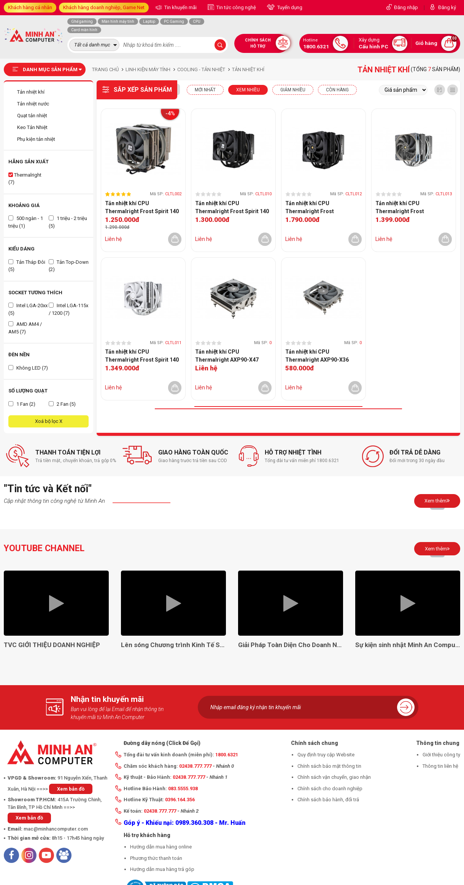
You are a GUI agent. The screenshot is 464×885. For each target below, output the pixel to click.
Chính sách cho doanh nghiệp (329, 788)
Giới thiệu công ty (441, 754)
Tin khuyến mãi (180, 7)
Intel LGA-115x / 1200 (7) (68, 309)
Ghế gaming (82, 21)
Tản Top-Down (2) (69, 266)
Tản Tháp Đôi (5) (26, 266)
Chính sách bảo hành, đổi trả (328, 799)
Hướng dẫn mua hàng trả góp (162, 869)
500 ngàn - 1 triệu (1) (25, 222)
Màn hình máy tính (118, 21)
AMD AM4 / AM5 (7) (25, 328)
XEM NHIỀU (248, 89)
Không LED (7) (28, 368)
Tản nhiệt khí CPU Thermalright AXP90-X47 (227, 356)
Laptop (149, 21)
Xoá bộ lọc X (48, 421)
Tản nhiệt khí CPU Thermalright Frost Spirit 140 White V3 (142, 356)
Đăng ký (447, 7)
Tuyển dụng (289, 7)
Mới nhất (205, 89)
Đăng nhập (406, 7)
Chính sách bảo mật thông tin (329, 766)
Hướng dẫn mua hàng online (161, 847)
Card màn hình (84, 30)
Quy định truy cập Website (325, 754)
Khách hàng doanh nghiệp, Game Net (104, 7)
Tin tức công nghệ (235, 7)
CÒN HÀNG (337, 89)
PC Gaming (174, 21)
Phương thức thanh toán (156, 858)
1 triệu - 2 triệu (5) (68, 222)
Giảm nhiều (292, 89)
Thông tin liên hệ (440, 766)
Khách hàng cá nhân (30, 7)
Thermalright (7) (24, 178)
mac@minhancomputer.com (56, 829)
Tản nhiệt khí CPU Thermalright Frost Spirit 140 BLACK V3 (232, 207)
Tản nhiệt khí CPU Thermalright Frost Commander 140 (399, 207)
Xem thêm (437, 501)
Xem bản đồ (70, 789)
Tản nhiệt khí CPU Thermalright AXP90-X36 (317, 356)
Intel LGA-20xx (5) (28, 309)
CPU (196, 21)
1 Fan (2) (21, 404)
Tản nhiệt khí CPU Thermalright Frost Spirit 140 (142, 207)
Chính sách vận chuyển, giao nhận (334, 777)
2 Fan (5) (62, 404)
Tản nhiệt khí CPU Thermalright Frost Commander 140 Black (314, 207)
